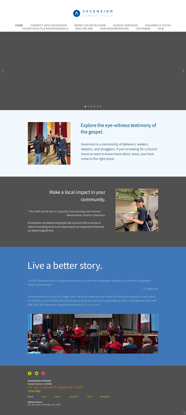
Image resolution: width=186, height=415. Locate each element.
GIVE (44, 397)
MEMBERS (105, 397)
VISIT (89, 397)
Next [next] (183, 71)
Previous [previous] (3, 71)
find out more (91, 304)
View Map (34, 391)
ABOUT (58, 397)
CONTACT (73, 397)
